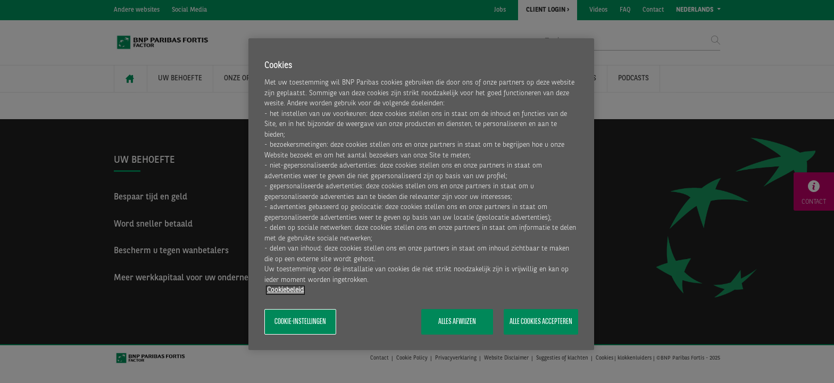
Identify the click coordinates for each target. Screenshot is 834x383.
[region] (421, 194)
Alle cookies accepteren (541, 322)
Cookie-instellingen (300, 322)
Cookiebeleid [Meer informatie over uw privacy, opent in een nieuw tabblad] (285, 290)
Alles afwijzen (457, 322)
